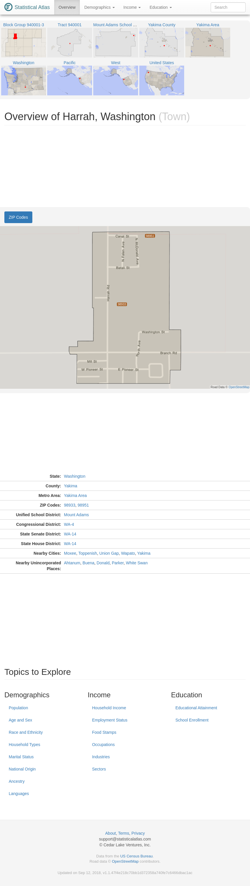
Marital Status (21, 756)
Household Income (109, 707)
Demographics (99, 7)
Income (132, 7)
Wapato (128, 553)
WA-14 (70, 534)
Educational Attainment (196, 707)
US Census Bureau (136, 856)
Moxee (70, 553)
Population (18, 707)
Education (160, 7)
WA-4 (69, 524)
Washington (74, 476)
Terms (123, 833)
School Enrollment (192, 720)
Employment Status (109, 720)
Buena (88, 563)
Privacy (138, 833)
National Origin (22, 769)
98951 (83, 505)
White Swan (137, 563)
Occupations (103, 744)
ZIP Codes (18, 217)
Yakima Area (75, 495)
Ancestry (16, 781)
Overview (67, 7)
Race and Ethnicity (26, 732)
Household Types (24, 744)
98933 (69, 505)
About (110, 833)
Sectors (99, 769)
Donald (103, 563)
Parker (118, 563)
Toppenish (87, 553)
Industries (101, 756)
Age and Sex (20, 720)
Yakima (71, 486)
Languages (19, 793)
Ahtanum (72, 563)
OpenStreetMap (125, 861)
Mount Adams (76, 514)
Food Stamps (104, 732)
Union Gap (109, 553)
